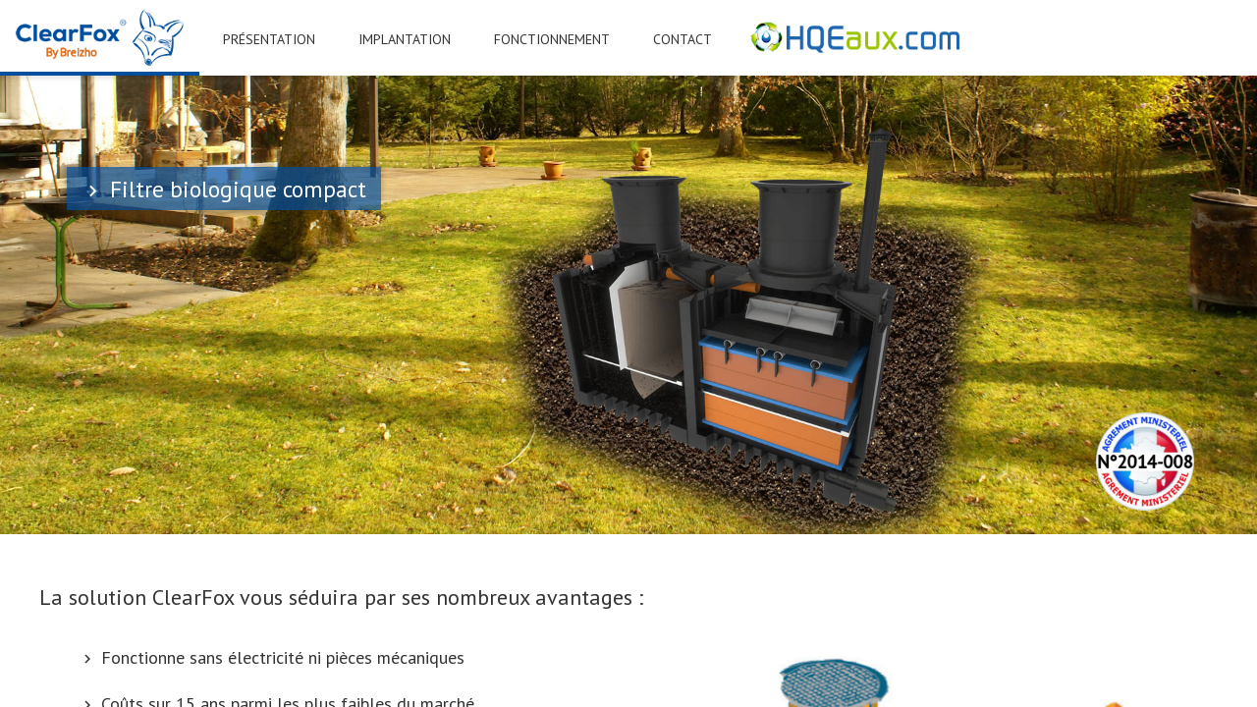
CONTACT (682, 39)
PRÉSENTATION (269, 39)
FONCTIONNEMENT (552, 39)
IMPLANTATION (404, 39)
